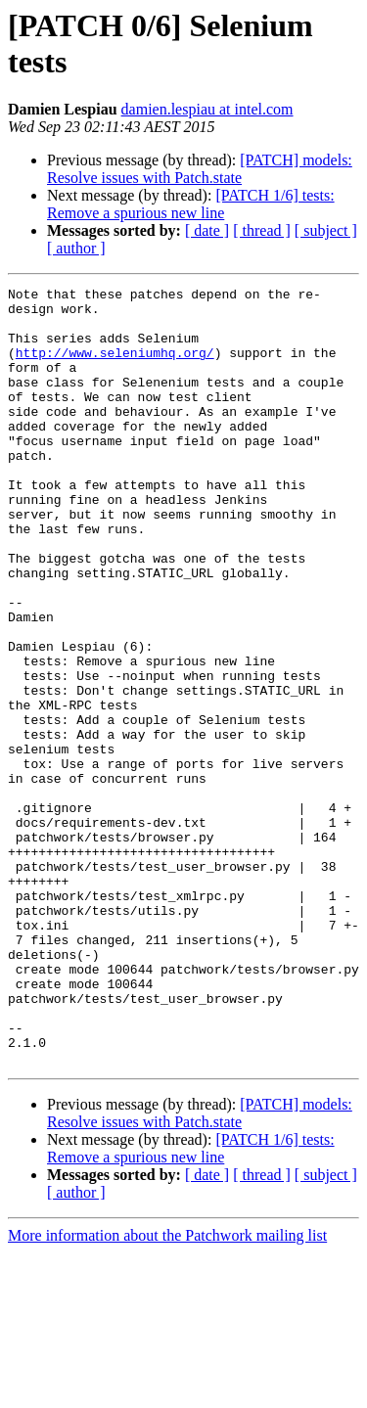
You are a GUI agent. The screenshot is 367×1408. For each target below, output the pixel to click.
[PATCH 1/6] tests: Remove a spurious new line (191, 204)
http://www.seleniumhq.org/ (115, 367)
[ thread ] (262, 230)
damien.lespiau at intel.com (207, 109)
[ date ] (207, 230)
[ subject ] (326, 230)
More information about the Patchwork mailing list (167, 1391)
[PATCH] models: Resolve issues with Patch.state (199, 169)
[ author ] (76, 248)
